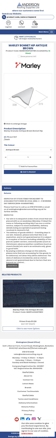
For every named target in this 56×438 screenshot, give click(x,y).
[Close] (52, 423)
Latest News (28, 383)
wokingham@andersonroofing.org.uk (26, 209)
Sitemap (28, 414)
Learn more (27, 433)
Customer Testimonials (28, 391)
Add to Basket (28, 172)
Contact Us (28, 380)
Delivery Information (28, 403)
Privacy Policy (28, 410)
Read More (12, 265)
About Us (28, 376)
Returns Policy (28, 407)
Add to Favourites (28, 166)
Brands (28, 387)
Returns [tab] (7, 193)
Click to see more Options (28, 328)
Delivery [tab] (7, 188)
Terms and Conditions (28, 399)
